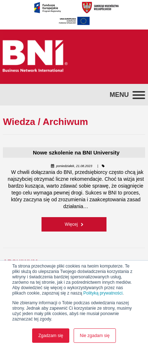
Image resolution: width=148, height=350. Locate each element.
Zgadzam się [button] (50, 335)
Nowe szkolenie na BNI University (76, 152)
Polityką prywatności (103, 293)
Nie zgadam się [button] (95, 335)
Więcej (74, 224)
